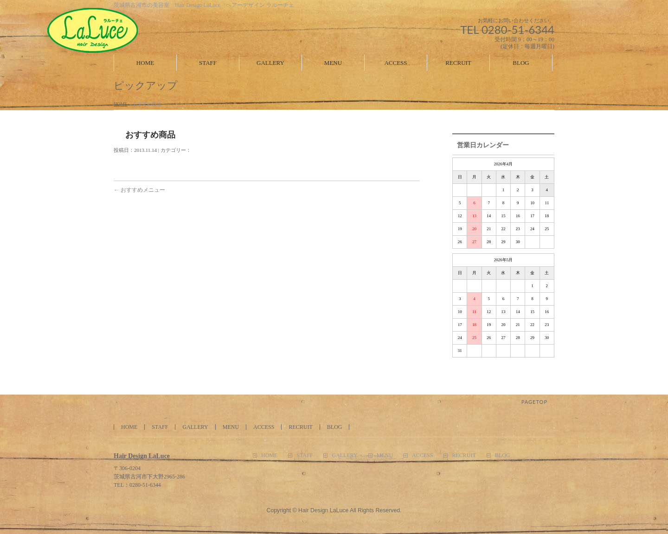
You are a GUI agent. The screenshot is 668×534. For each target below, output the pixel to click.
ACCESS (263, 427)
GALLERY (195, 427)
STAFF (160, 427)
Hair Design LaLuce (323, 510)
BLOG (334, 427)
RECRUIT (300, 427)
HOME (120, 104)
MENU (231, 427)
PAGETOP (534, 402)
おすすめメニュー (139, 190)
